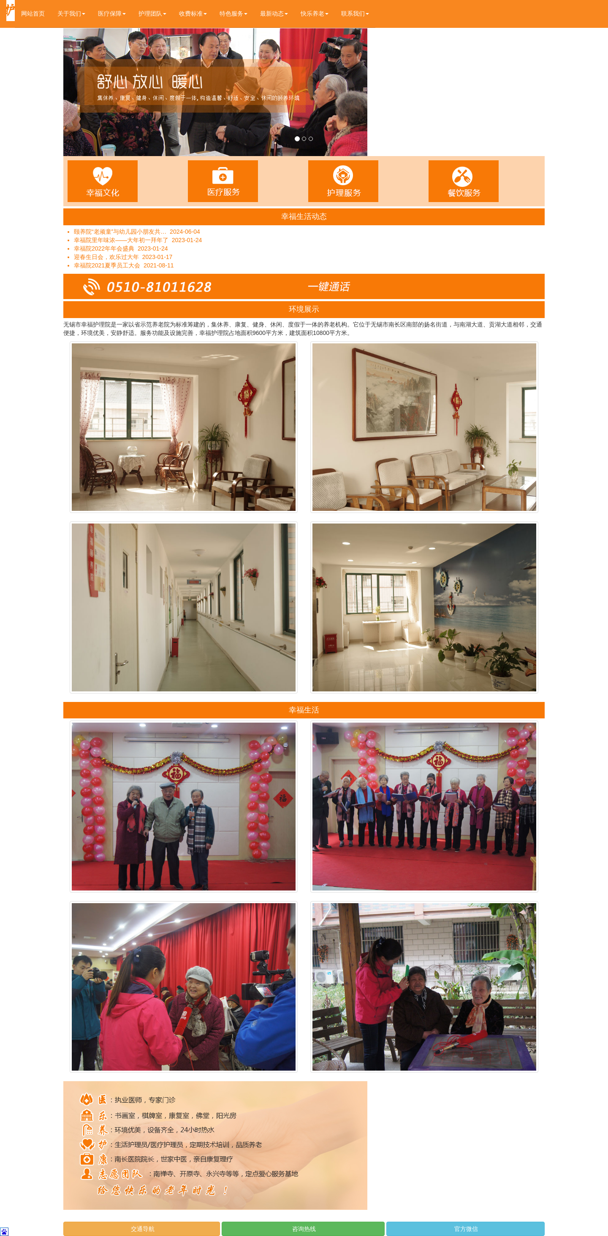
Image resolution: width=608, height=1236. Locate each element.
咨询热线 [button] (303, 1228)
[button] (71, 14)
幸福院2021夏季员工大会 (107, 265)
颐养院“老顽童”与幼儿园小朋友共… (120, 231)
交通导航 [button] (142, 1228)
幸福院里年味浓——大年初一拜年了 (121, 240)
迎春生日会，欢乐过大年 (106, 257)
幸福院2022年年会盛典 (104, 248)
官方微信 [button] (465, 1228)
